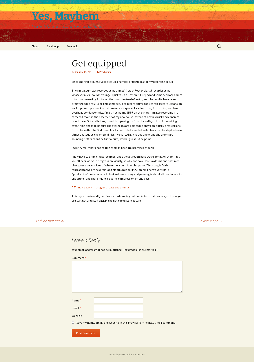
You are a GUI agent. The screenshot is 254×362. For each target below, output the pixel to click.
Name (76, 300)
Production (105, 72)
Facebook (72, 46)
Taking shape (210, 221)
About (35, 46)
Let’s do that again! (48, 221)
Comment (79, 258)
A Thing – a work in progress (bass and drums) (100, 187)
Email (76, 308)
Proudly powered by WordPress (127, 354)
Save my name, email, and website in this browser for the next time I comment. (126, 322)
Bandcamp (53, 46)
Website (77, 316)
